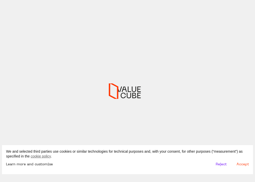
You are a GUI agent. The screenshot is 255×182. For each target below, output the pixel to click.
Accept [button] (243, 164)
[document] (127, 154)
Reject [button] (221, 164)
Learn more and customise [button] (29, 164)
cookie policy (41, 156)
